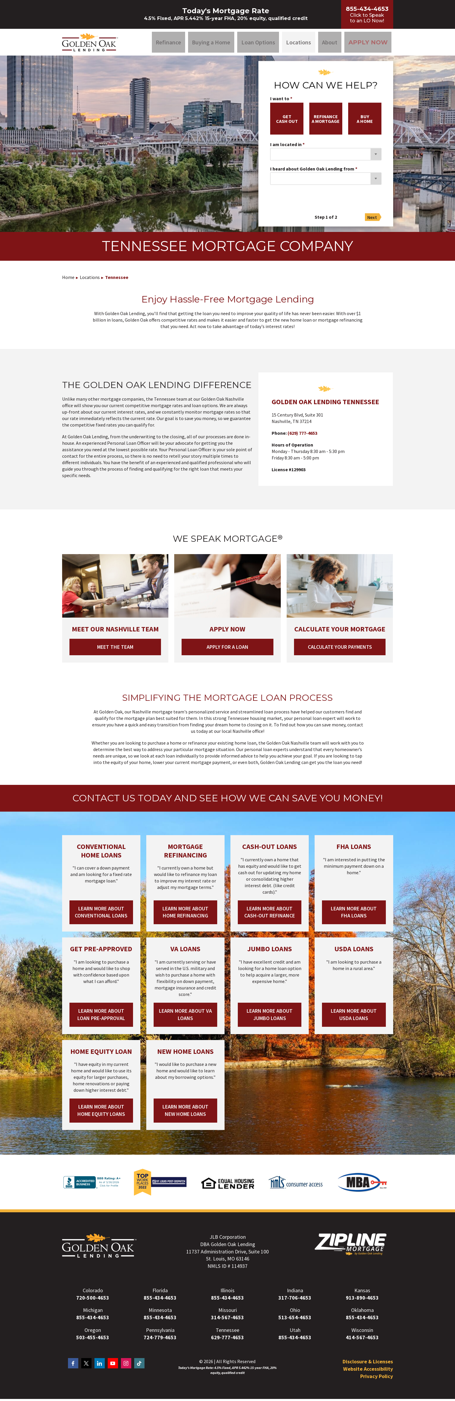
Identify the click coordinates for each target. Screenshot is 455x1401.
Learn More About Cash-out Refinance (269, 914)
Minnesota (160, 1312)
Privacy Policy (376, 1378)
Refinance (168, 43)
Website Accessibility (368, 1370)
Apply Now (368, 43)
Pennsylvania (160, 1332)
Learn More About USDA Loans (354, 1016)
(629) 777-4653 (302, 435)
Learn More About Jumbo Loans (270, 1016)
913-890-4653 (362, 1299)
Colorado (93, 1292)
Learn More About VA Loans (185, 1016)
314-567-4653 (227, 1319)
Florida (160, 1292)
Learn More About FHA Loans (354, 914)
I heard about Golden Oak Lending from (312, 171)
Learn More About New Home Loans (185, 1113)
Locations (298, 43)
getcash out (287, 121)
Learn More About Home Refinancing (185, 914)
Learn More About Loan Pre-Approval (101, 1016)
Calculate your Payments (340, 649)
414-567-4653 (362, 1339)
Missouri (227, 1312)
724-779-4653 (160, 1339)
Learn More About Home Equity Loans (101, 1113)
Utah (295, 1332)
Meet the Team (115, 649)
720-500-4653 (92, 1299)
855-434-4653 (160, 1299)
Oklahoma (362, 1312)
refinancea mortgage (326, 121)
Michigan (93, 1312)
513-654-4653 (294, 1319)
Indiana (295, 1292)
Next (372, 219)
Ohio (295, 1312)
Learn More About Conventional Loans (101, 914)
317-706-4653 (294, 1299)
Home (68, 279)
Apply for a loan (227, 649)
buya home (365, 121)
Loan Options (258, 43)
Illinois (227, 1292)
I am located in (286, 146)
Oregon (92, 1332)
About (329, 43)
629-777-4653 (227, 1339)
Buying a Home (211, 43)
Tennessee (116, 279)
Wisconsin (362, 1332)
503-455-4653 (92, 1339)
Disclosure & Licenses (368, 1363)
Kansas (362, 1292)
